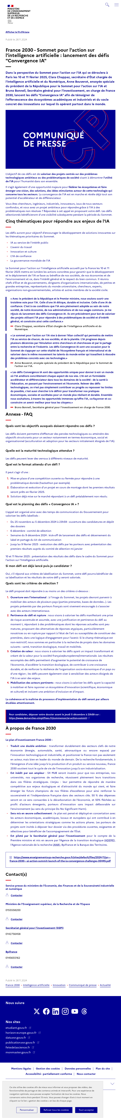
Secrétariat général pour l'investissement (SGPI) (35, 928)
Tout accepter (86, 1110)
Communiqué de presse (83, 985)
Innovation (59, 985)
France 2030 (13, 985)
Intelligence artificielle (36, 985)
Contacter (16, 895)
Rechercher (107, 3)
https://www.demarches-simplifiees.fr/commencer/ (48, 718)
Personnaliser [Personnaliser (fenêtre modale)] (27, 1110)
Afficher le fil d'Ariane (17, 32)
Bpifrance (11, 951)
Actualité (105, 985)
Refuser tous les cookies (56, 1110)
